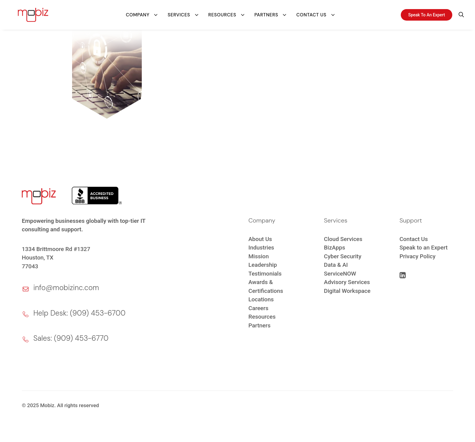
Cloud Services (343, 239)
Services (179, 14)
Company (137, 14)
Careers (258, 308)
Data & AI (336, 264)
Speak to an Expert (424, 247)
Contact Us (311, 14)
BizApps (334, 247)
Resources (222, 14)
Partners (266, 14)
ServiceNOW (340, 273)
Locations (261, 299)
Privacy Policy (418, 256)
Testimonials (264, 273)
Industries (261, 247)
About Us (260, 239)
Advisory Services (347, 282)
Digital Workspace (347, 290)
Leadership (262, 264)
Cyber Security (342, 256)
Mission (258, 256)
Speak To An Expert (426, 13)
